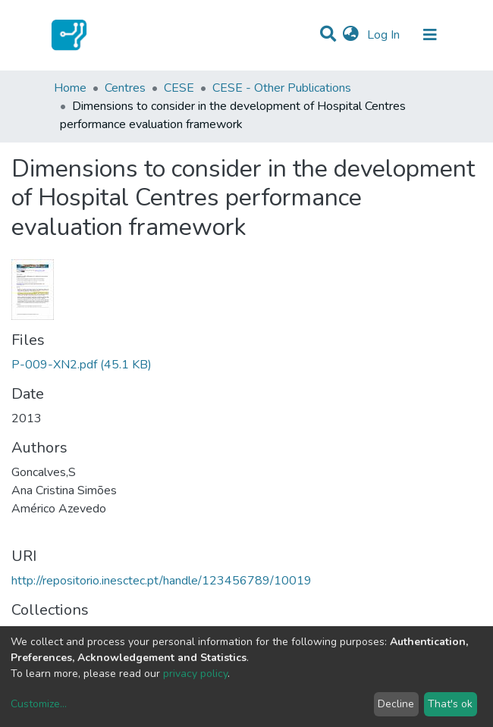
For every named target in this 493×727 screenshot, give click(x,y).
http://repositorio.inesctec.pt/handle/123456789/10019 (161, 580)
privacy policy (195, 673)
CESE (179, 88)
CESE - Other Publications (281, 88)
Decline (396, 704)
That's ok (450, 704)
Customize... (39, 704)
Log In (385, 35)
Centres (125, 88)
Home (70, 88)
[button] (351, 35)
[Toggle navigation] (430, 35)
